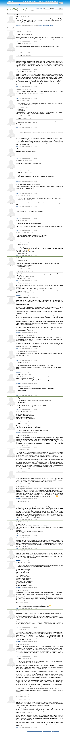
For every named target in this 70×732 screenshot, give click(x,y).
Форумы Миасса (11, 10)
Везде (16, 5)
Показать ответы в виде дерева (45, 25)
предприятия (34, 1)
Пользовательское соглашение (34, 731)
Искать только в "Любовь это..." (28, 5)
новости (29, 1)
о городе (56, 1)
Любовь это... (19, 10)
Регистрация (39, 8)
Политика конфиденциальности (51, 731)
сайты (40, 1)
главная (24, 1)
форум (51, 1)
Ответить (18, 25)
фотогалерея (45, 1)
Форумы (11, 5)
